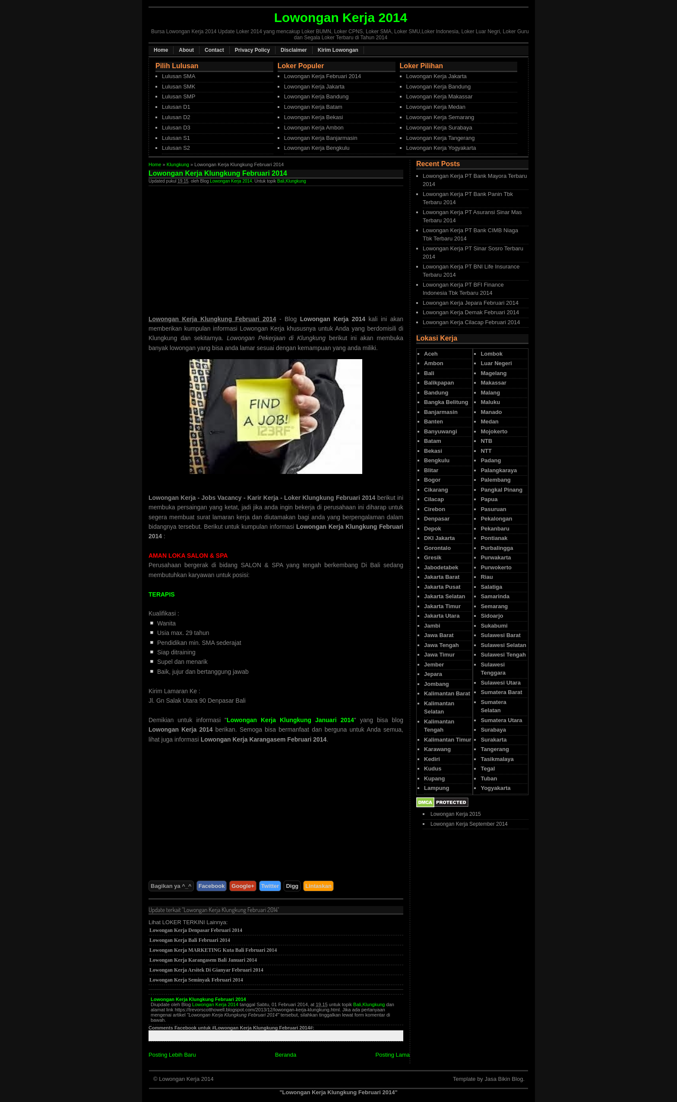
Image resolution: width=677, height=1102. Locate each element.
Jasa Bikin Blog (503, 1079)
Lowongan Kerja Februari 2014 (322, 76)
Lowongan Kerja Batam (313, 107)
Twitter (270, 886)
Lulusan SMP (178, 96)
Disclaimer (294, 50)
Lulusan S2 (176, 148)
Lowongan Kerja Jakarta (314, 86)
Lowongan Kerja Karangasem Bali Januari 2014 (203, 960)
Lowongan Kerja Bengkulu (317, 148)
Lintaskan (318, 886)
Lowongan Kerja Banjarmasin (320, 138)
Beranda (285, 1054)
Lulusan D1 (176, 107)
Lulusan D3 (176, 127)
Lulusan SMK (178, 86)
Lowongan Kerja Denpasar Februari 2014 (195, 930)
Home (161, 50)
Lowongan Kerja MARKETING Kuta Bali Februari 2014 (213, 950)
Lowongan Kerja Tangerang (440, 138)
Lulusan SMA (178, 76)
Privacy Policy (252, 50)
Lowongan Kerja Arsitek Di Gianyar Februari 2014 (206, 970)
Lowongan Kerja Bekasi (313, 117)
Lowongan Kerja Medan (435, 107)
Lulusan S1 (176, 138)
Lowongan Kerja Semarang (440, 117)
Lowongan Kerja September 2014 (469, 824)
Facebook (212, 886)
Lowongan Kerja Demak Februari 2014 (471, 312)
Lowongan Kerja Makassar (439, 96)
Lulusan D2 (176, 117)
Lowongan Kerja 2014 (231, 181)
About (186, 50)
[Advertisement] (221, 246)
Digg (292, 886)
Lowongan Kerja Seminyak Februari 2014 (196, 980)
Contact (214, 50)
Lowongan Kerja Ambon (314, 127)
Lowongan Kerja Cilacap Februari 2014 (471, 322)
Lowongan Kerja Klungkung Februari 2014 (198, 999)
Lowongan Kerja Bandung (316, 96)
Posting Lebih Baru (172, 1054)
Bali (281, 181)
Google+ (242, 886)
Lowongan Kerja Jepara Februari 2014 (471, 303)
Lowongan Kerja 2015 (455, 814)
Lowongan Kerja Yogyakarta (441, 148)
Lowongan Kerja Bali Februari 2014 (189, 940)
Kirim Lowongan (338, 50)
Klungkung (178, 164)
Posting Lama (393, 1054)
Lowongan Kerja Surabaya (439, 127)
